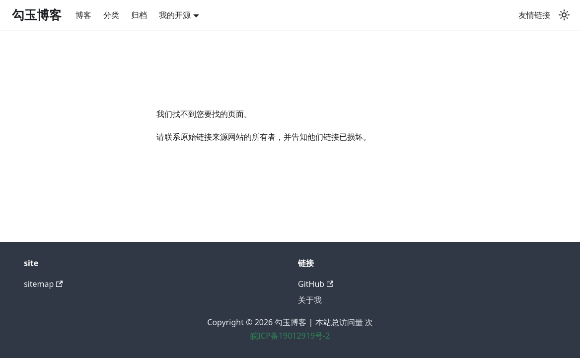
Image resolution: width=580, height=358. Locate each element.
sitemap (43, 283)
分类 (111, 14)
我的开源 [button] (175, 14)
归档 (139, 14)
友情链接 (534, 14)
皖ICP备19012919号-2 (290, 335)
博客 (83, 14)
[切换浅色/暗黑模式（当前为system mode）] (564, 15)
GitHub (315, 283)
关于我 (310, 299)
